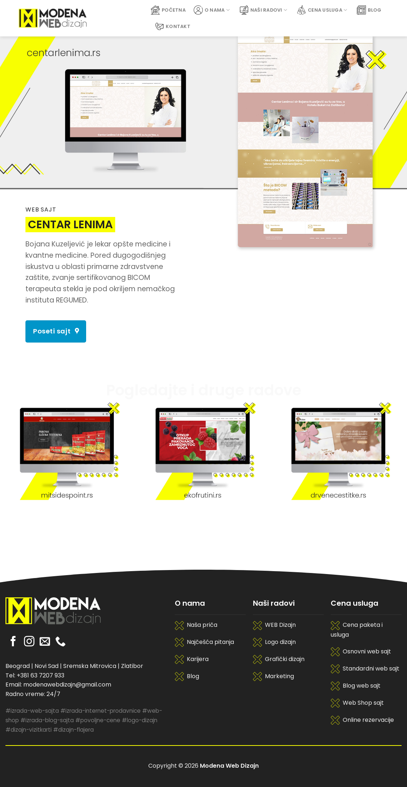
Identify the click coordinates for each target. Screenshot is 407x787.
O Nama (212, 10)
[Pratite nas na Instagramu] (29, 642)
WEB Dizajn (280, 625)
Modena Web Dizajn (229, 766)
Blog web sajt (361, 685)
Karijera (198, 659)
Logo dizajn (280, 642)
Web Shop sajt (363, 703)
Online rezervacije (368, 720)
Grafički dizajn (285, 659)
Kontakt (172, 26)
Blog (369, 10)
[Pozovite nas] (60, 642)
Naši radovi (263, 10)
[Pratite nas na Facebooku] (13, 642)
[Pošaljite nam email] (45, 642)
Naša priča (202, 625)
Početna (168, 10)
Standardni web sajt (371, 668)
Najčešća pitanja (210, 642)
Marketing (279, 676)
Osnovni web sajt (367, 651)
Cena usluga (322, 10)
